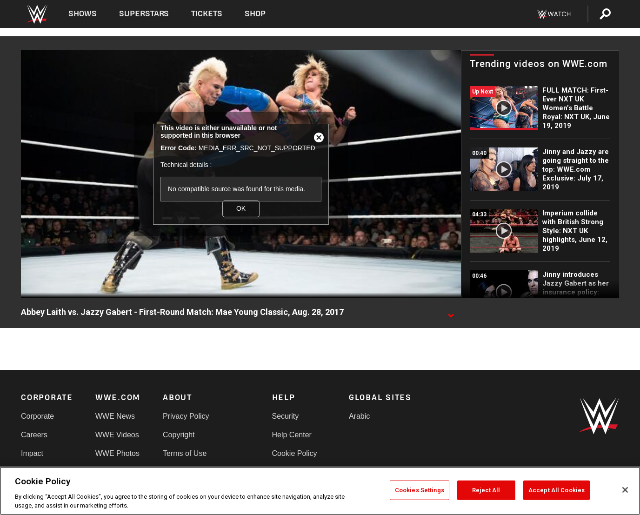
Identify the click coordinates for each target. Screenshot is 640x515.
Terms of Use (185, 453)
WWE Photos (117, 453)
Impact (32, 453)
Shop (255, 13)
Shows (82, 13)
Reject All (486, 490)
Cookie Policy (294, 453)
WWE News (115, 416)
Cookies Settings (419, 490)
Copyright (178, 435)
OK (241, 208)
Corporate (37, 416)
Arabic (359, 416)
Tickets (206, 13)
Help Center (292, 435)
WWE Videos (117, 435)
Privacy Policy (186, 416)
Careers (34, 435)
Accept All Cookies (556, 490)
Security (285, 416)
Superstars (144, 13)
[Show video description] (450, 312)
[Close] (625, 490)
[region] (320, 491)
